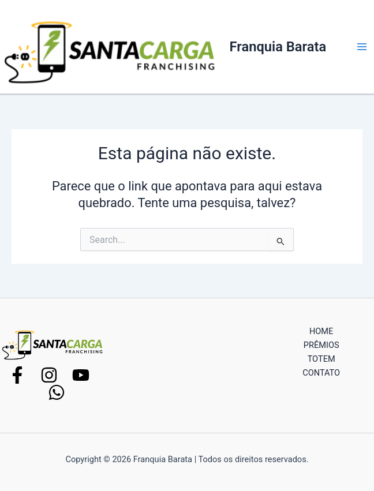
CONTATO (321, 373)
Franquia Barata (278, 47)
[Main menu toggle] (362, 47)
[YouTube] (80, 375)
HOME (321, 331)
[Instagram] (49, 375)
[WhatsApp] (56, 392)
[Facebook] (17, 375)
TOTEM (321, 359)
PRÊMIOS (321, 345)
